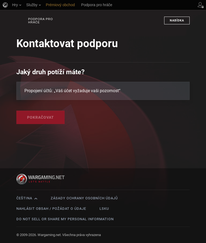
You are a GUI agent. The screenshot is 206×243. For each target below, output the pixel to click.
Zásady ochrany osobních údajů (84, 198)
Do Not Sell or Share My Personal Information (65, 219)
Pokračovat (40, 117)
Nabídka (177, 20)
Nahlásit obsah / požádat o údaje (51, 209)
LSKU (104, 209)
